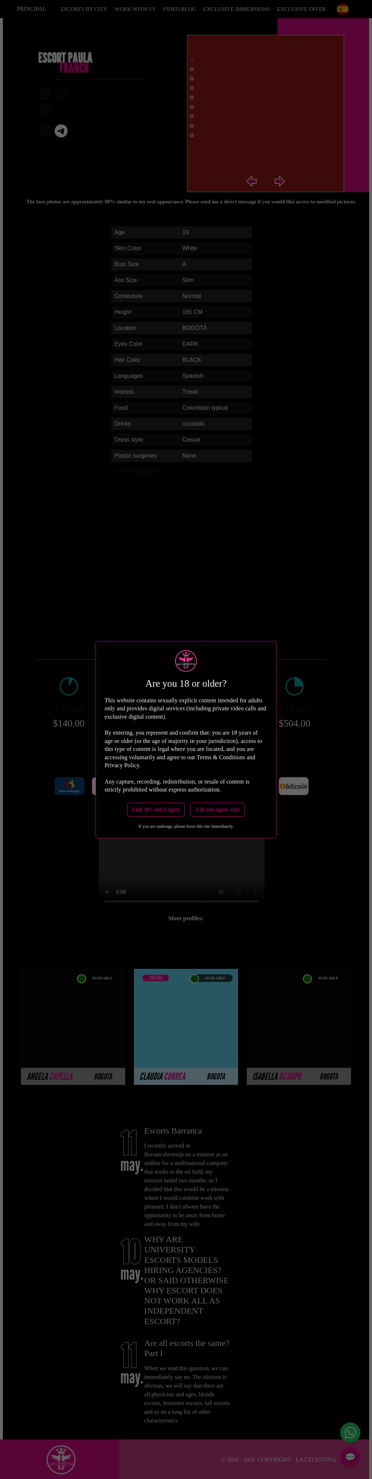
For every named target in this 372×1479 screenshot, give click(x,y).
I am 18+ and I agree (156, 809)
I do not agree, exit (217, 809)
